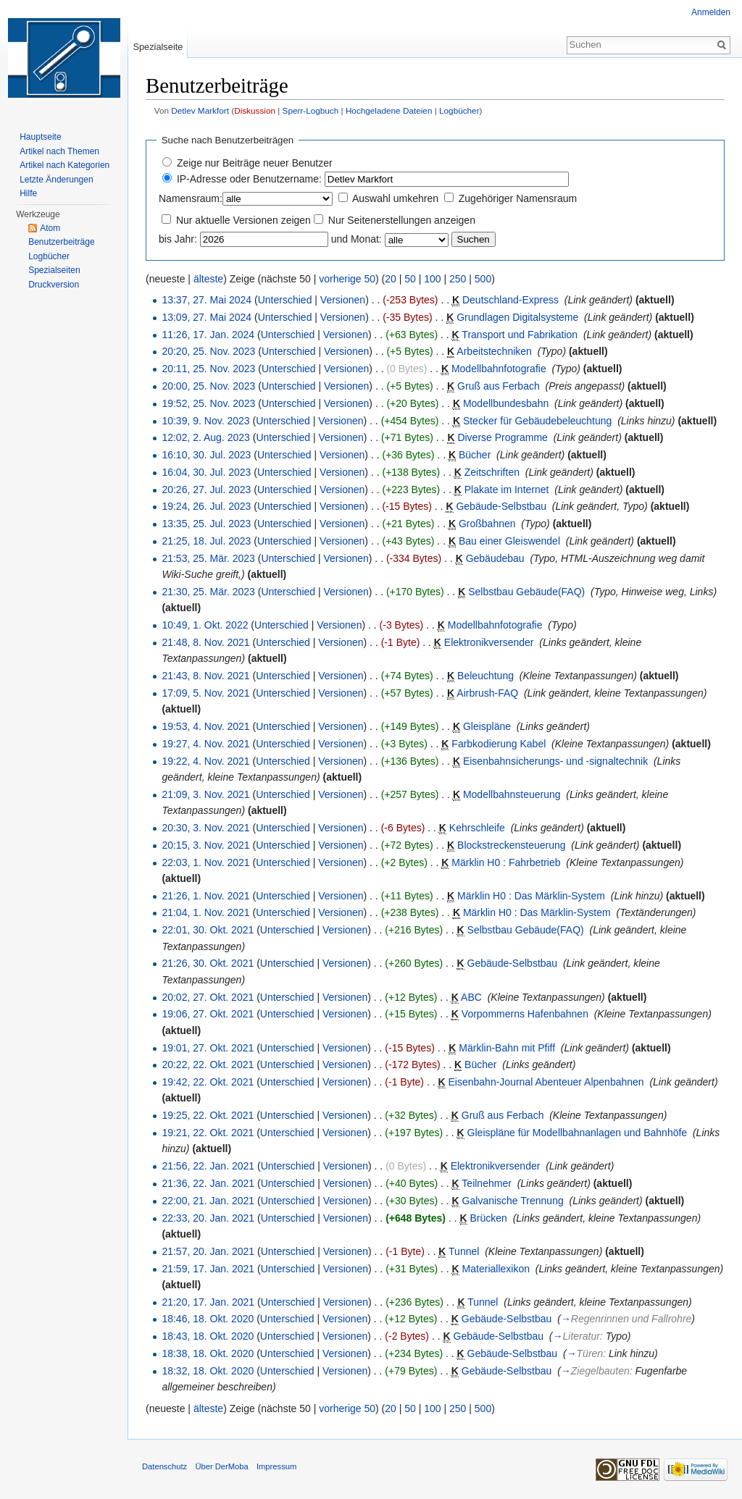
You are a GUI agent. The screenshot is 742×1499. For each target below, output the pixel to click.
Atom (50, 228)
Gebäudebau (495, 558)
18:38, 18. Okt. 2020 (208, 1353)
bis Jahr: (178, 239)
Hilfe (28, 193)
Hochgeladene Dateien (389, 110)
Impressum (276, 1466)
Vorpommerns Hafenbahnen (525, 1014)
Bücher (475, 455)
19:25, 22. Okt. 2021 (208, 1115)
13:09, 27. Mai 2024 (206, 317)
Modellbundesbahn (506, 403)
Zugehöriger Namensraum (518, 198)
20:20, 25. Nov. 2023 (208, 351)
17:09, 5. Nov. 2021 (205, 693)
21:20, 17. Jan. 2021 (208, 1302)
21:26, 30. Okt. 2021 (208, 963)
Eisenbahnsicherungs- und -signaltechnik (555, 761)
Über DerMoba (221, 1466)
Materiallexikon (496, 1269)
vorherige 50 (347, 279)
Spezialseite (158, 46)
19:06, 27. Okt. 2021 (208, 1014)
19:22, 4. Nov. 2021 (205, 761)
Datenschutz (164, 1466)
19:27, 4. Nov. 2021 (205, 744)
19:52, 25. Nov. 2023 (208, 403)
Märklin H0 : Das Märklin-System (531, 896)
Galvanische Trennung (513, 1200)
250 (457, 279)
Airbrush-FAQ (487, 693)
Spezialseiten (54, 270)
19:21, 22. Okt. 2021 (208, 1132)
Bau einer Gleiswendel (509, 541)
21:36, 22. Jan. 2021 (208, 1183)
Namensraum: (190, 198)
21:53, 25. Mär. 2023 (208, 558)
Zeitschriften (492, 472)
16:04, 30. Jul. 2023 (206, 472)
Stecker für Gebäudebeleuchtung (537, 421)
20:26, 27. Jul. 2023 (206, 489)
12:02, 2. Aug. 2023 (205, 437)
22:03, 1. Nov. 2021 (205, 862)
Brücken (488, 1218)
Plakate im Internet (506, 489)
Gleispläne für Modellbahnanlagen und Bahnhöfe (577, 1132)
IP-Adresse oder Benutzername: (249, 179)
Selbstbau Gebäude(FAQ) (526, 591)
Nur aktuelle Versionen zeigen (243, 220)
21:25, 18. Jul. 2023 (206, 541)
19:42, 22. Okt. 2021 (208, 1082)
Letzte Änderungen (56, 180)
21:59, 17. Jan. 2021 (208, 1269)
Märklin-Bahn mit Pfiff (507, 1048)
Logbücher (459, 110)
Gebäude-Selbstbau (501, 506)
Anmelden (710, 12)
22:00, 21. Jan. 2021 (208, 1200)
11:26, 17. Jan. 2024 (208, 334)
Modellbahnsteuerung (512, 794)
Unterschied (285, 300)
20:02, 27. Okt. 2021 (208, 997)
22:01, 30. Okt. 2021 (208, 930)
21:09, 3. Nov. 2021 (205, 794)
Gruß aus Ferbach (498, 386)
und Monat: (356, 239)
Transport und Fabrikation (520, 334)
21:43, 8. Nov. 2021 (205, 675)
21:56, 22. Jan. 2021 (208, 1166)
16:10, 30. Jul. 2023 (206, 455)
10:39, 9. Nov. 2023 (205, 421)
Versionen (342, 300)
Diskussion (254, 110)
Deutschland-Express (510, 300)
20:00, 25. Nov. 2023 (208, 386)
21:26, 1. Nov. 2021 (205, 896)
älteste (208, 279)
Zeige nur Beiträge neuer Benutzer (255, 163)
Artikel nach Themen (59, 151)
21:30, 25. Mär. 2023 (208, 591)
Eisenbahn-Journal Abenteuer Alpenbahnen (546, 1082)
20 (390, 279)
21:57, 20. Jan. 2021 (208, 1251)
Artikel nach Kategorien (64, 165)
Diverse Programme (502, 437)
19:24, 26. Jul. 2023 (206, 506)
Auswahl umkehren (395, 198)
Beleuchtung (485, 675)
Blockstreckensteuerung (511, 845)
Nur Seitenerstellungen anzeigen (401, 220)
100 (432, 279)
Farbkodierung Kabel (498, 744)
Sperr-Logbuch (311, 110)
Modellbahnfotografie (498, 368)
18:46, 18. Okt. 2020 (208, 1318)
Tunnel (464, 1251)
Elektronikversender (489, 642)
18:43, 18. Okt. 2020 (208, 1336)
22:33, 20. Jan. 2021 (208, 1218)
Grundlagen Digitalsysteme (517, 317)
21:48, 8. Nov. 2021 (205, 642)
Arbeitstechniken (494, 351)
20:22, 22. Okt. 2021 (208, 1064)
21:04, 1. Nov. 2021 (205, 912)
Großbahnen (487, 523)
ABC (471, 997)
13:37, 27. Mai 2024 (206, 300)
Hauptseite (40, 137)
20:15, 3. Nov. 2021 (205, 845)
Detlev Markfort (200, 110)
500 (483, 279)
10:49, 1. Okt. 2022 (205, 625)
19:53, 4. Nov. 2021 (205, 726)
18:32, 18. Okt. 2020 (208, 1371)
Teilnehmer (486, 1183)
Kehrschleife (477, 828)
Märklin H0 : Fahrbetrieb (505, 862)
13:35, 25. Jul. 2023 (206, 523)
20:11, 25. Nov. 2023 (208, 368)
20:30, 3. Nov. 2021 (205, 828)
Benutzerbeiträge (61, 242)
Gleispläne (487, 726)
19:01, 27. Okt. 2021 (208, 1048)
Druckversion (53, 285)
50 (410, 279)
